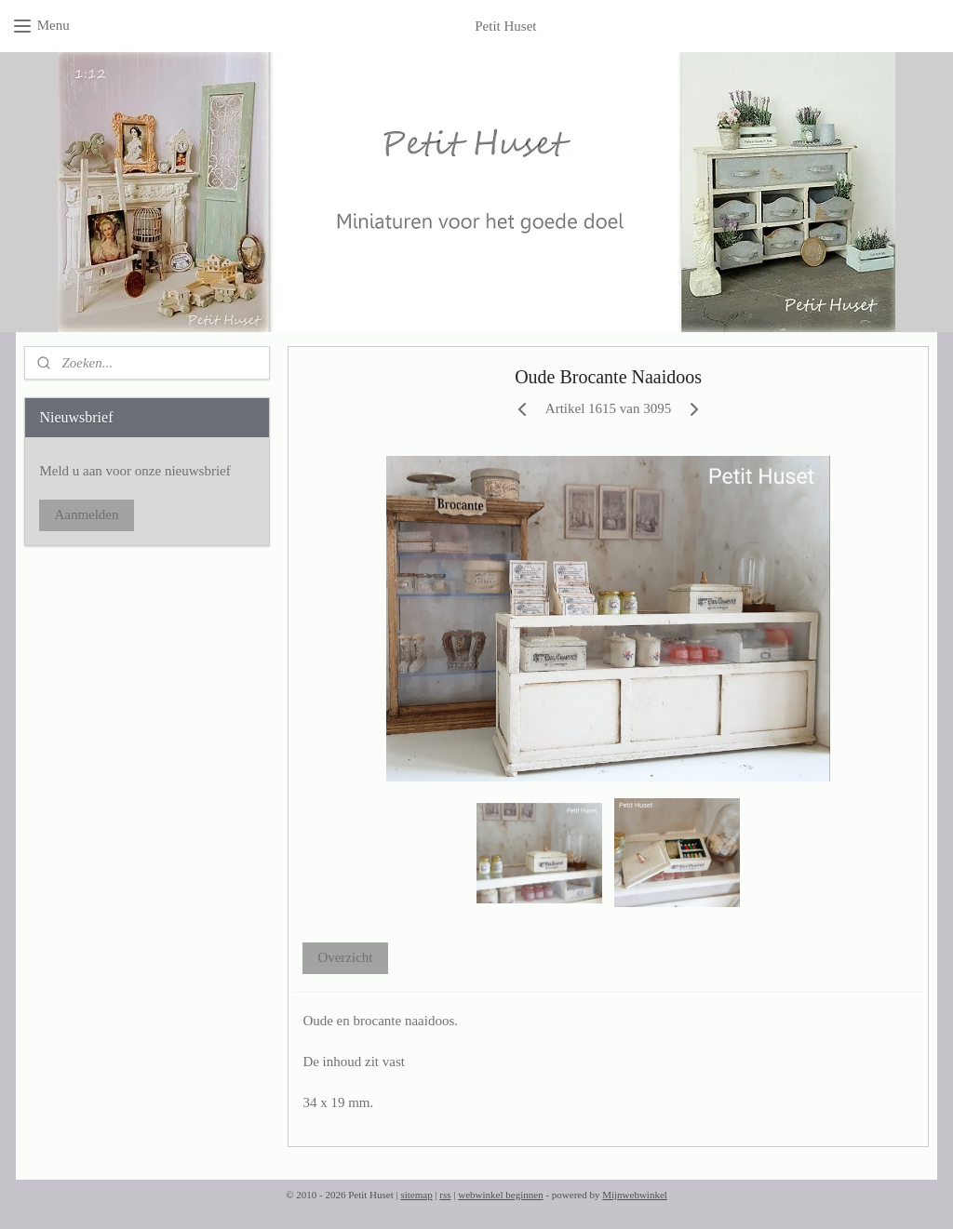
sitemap (416, 1194)
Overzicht (344, 957)
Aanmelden (86, 514)
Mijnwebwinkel (634, 1194)
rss (444, 1194)
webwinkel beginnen (500, 1194)
